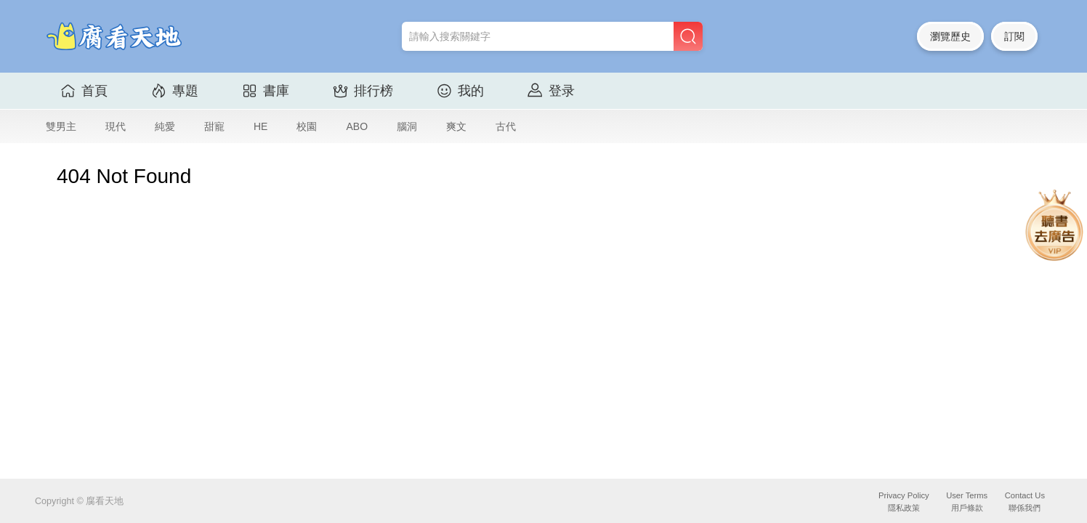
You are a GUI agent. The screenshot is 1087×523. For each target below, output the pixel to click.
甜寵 (214, 126)
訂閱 (1014, 36)
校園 (306, 126)
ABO (357, 126)
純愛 (165, 126)
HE (260, 126)
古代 (506, 126)
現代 (115, 126)
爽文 (456, 126)
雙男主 (61, 126)
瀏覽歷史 (950, 36)
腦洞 (407, 126)
